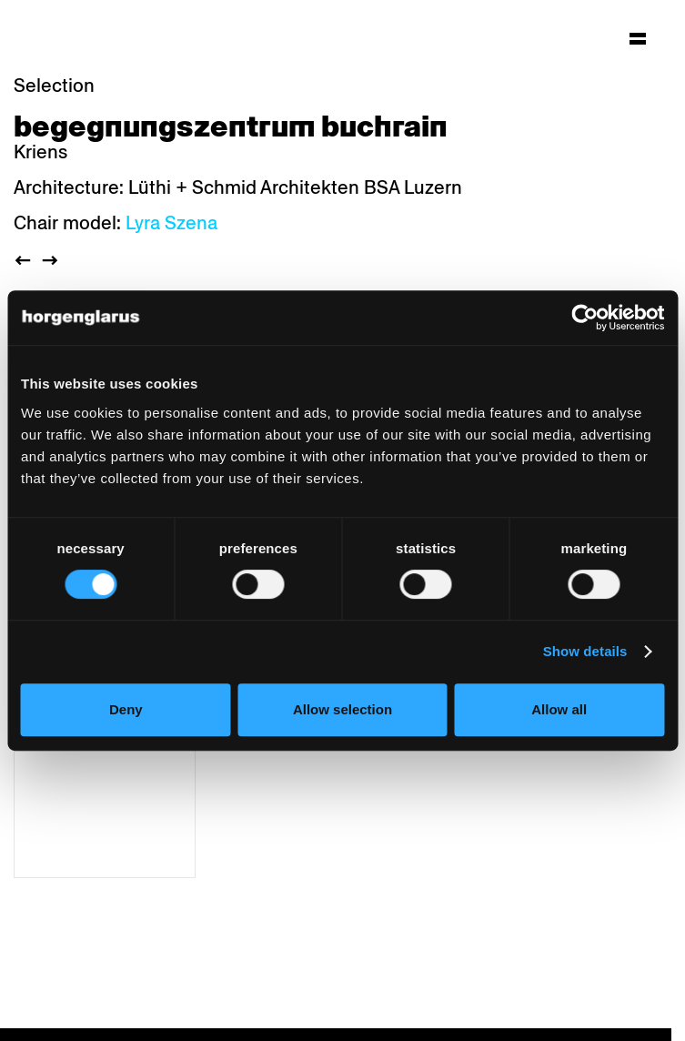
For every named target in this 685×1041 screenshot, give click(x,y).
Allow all (559, 709)
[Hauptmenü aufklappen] (638, 38)
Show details (585, 651)
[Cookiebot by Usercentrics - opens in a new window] (584, 317)
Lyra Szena (171, 223)
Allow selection (342, 709)
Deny (126, 709)
